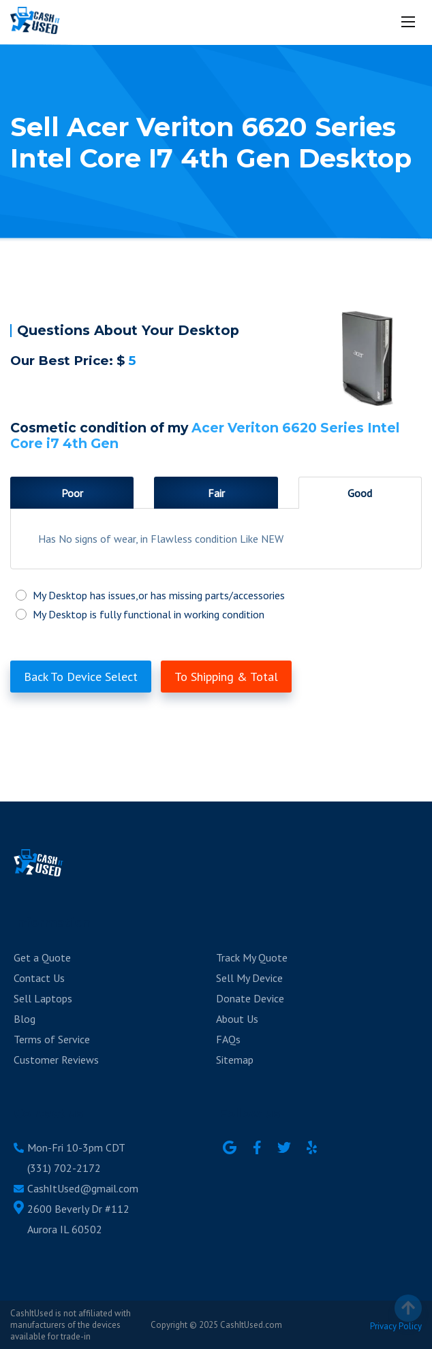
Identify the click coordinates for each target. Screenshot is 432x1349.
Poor (72, 493)
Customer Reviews (56, 1059)
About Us (237, 1019)
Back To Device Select (81, 676)
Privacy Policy (396, 1326)
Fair (216, 493)
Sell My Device (249, 978)
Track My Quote (252, 957)
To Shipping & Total (226, 676)
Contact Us (39, 978)
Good (360, 493)
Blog (24, 1019)
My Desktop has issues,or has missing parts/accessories (216, 595)
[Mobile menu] (409, 22)
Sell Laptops (43, 998)
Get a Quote (42, 957)
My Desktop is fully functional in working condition (216, 614)
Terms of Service (52, 1039)
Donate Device (250, 998)
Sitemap (234, 1059)
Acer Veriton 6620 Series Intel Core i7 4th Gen (204, 435)
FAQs (228, 1039)
